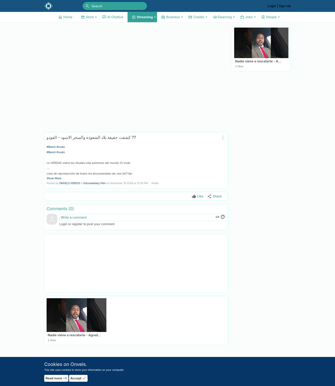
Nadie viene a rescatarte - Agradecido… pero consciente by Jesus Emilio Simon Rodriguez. (259, 61)
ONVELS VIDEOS (69, 183)
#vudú (60, 146)
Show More (54, 178)
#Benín (51, 146)
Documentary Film (94, 183)
